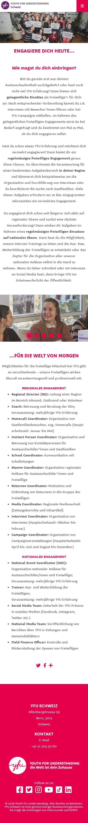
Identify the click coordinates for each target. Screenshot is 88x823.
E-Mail (44, 740)
